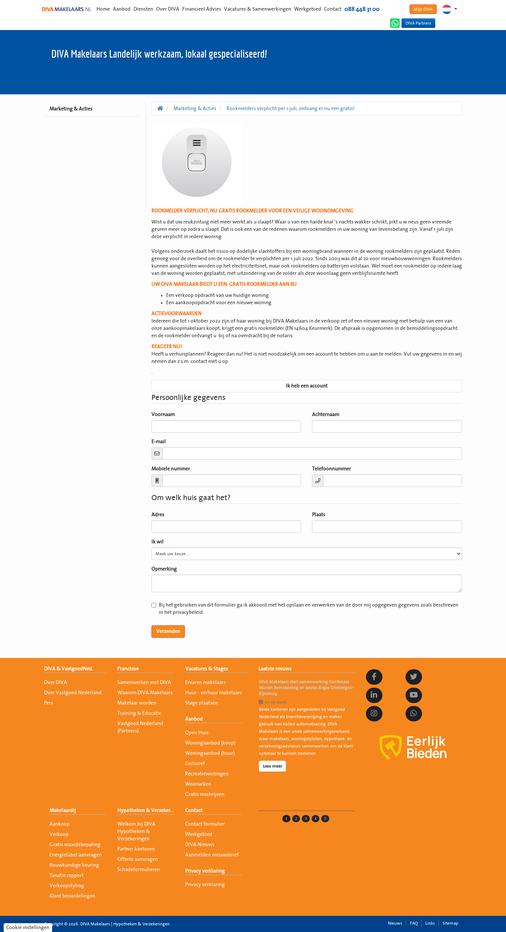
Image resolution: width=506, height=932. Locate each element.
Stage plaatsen (201, 703)
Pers (48, 703)
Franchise (128, 668)
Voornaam (163, 414)
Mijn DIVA (423, 9)
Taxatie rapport (67, 875)
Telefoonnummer (331, 469)
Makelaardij (63, 810)
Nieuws (395, 923)
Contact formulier (205, 824)
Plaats (318, 514)
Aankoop (60, 824)
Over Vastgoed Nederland (73, 692)
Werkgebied (307, 9)
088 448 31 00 (362, 9)
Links (430, 923)
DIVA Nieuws (199, 844)
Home (103, 9)
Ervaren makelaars (205, 682)
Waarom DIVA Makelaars (145, 692)
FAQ (414, 923)
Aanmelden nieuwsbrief (212, 855)
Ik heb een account (306, 386)
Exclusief (195, 763)
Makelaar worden (136, 703)
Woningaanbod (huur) (210, 753)
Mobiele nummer (170, 469)
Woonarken (198, 784)
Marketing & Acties (71, 109)
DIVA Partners (418, 23)
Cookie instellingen (28, 927)
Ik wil (157, 542)
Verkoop (59, 834)
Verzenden (168, 631)
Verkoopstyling (67, 885)
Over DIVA (167, 9)
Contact (332, 9)
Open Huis (197, 732)
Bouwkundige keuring (74, 865)
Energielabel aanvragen (76, 855)
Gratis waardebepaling (75, 844)
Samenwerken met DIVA (144, 682)
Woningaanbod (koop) (210, 743)
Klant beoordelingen (72, 896)
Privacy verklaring (205, 871)
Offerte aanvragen (137, 859)
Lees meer (272, 766)
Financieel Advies (201, 9)
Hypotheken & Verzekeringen (145, 810)
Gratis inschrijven (204, 794)
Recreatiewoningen (206, 773)
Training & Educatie (139, 713)
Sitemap (450, 923)
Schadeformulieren (138, 869)
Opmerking (164, 569)
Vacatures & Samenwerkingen (257, 9)
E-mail (158, 441)
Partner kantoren (136, 849)
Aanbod (122, 9)
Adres (157, 514)
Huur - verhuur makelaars (213, 692)
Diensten (143, 9)
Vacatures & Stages (206, 668)
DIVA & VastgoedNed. (68, 668)
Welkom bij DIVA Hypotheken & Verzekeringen (136, 831)
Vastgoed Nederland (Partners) (140, 727)
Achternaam (325, 414)
